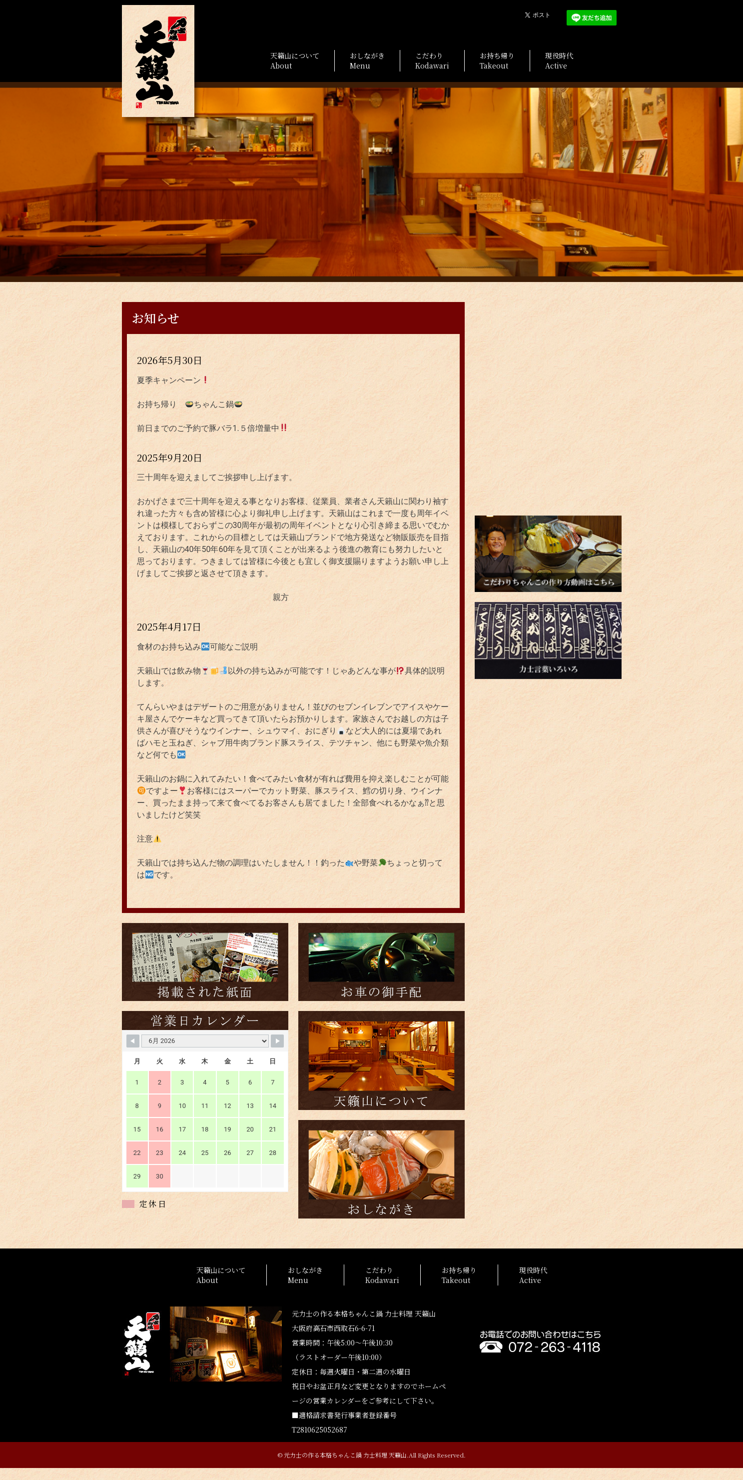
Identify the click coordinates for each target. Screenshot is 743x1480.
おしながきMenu (367, 60)
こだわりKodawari (432, 60)
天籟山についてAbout (294, 60)
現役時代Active (559, 60)
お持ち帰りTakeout (497, 60)
